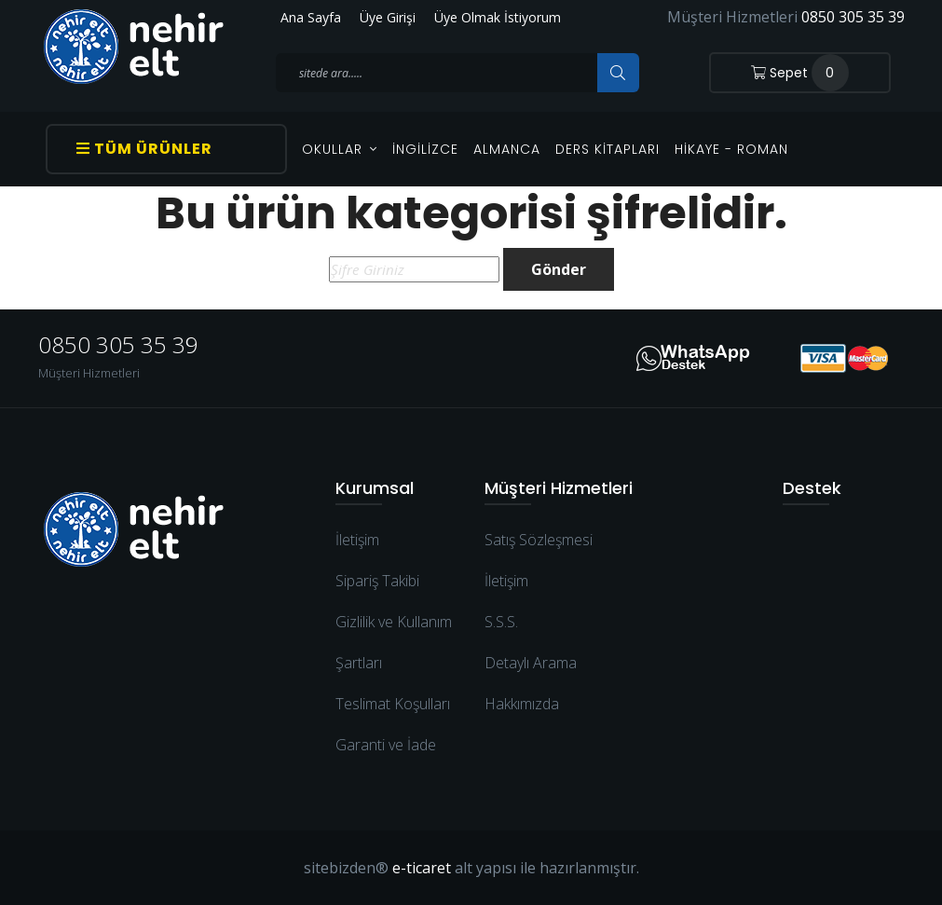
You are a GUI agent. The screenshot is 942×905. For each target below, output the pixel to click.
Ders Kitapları (607, 149)
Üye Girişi (388, 17)
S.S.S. (501, 621)
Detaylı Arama (531, 662)
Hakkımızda (522, 703)
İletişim (357, 539)
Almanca (506, 149)
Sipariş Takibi (377, 580)
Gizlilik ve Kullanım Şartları (393, 642)
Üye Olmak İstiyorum (497, 17)
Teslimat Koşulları (392, 703)
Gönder (558, 269)
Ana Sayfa (310, 17)
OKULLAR (339, 149)
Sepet (800, 72)
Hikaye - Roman (731, 149)
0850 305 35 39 (853, 17)
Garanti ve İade (385, 744)
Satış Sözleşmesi (539, 539)
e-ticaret (421, 867)
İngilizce (425, 149)
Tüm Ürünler (144, 148)
